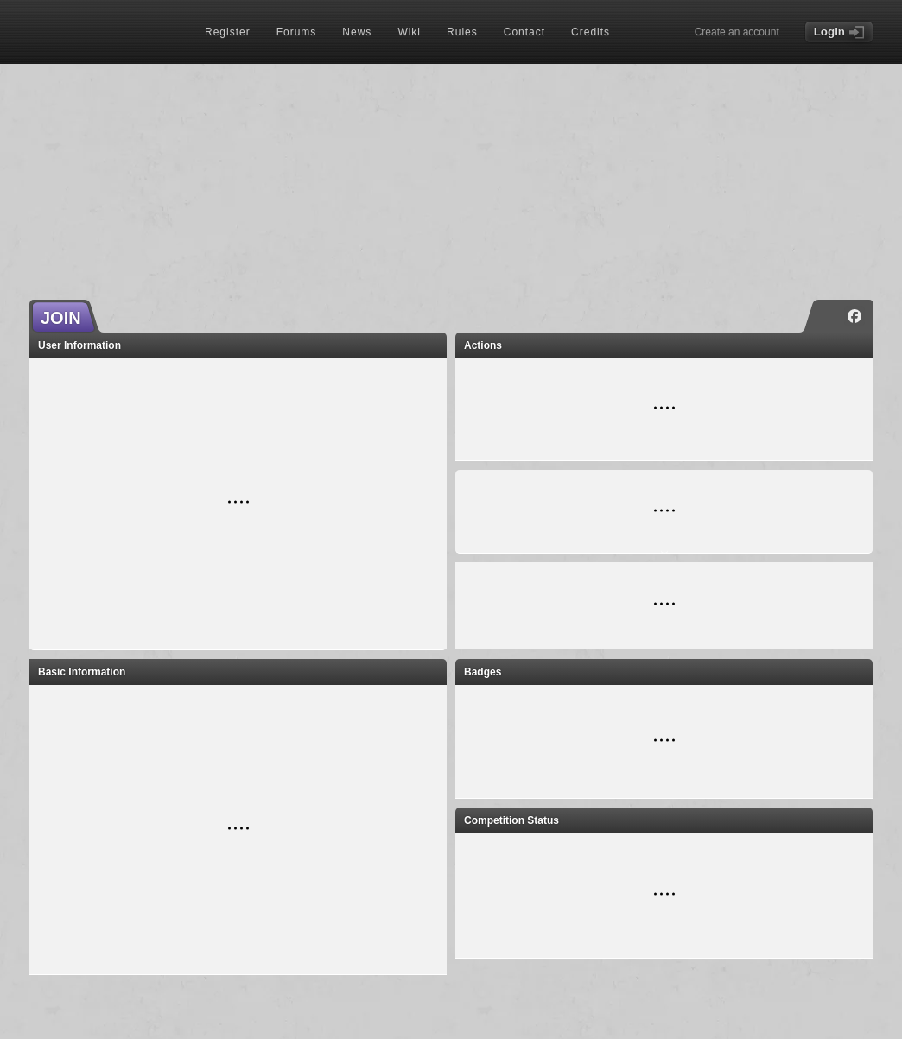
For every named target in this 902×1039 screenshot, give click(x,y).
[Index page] (103, 33)
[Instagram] (828, 316)
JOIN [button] (61, 317)
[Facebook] (854, 316)
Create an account (737, 32)
